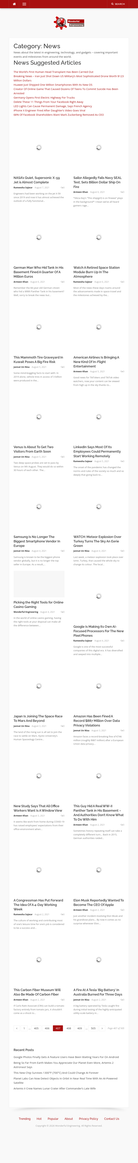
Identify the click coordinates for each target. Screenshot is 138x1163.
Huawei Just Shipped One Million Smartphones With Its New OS (53, 84)
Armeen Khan (80, 192)
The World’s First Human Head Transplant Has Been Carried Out (53, 72)
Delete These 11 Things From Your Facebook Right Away (48, 102)
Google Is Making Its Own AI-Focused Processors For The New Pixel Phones (98, 631)
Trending (25, 1119)
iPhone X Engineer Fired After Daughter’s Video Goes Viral (49, 110)
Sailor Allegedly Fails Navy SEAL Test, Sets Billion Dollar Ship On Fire (97, 182)
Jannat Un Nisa (21, 367)
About (69, 1119)
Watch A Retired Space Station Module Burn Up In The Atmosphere (96, 272)
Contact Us (111, 1119)
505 (94, 1027)
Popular (53, 1119)
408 (69, 1027)
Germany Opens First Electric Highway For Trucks (44, 97)
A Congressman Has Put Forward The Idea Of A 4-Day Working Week (38, 904)
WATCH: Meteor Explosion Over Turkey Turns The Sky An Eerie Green (97, 541)
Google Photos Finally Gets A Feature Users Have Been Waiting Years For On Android (66, 1057)
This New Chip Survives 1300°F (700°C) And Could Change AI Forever (56, 1072)
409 (80, 1027)
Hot (39, 1119)
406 (48, 1027)
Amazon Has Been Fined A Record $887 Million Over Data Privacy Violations (96, 720)
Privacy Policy (88, 1119)
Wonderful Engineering (26, 611)
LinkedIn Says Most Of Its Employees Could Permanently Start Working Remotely (97, 451)
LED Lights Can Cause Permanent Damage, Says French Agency (53, 106)
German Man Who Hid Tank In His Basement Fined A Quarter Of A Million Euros (38, 272)
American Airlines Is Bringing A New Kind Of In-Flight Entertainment (96, 361)
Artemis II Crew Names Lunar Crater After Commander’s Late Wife (55, 1088)
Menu (22, 4)
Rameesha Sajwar (23, 187)
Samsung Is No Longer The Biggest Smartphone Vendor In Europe (37, 541)
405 (37, 1027)
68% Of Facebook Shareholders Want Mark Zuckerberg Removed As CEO (59, 114)
